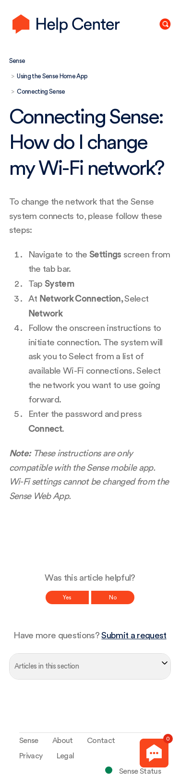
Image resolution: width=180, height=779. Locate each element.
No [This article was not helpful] (113, 597)
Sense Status (140, 771)
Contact (101, 740)
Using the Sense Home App (52, 76)
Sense (17, 61)
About (62, 740)
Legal (65, 756)
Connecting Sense (41, 91)
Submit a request (133, 635)
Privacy (30, 756)
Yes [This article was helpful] (67, 597)
